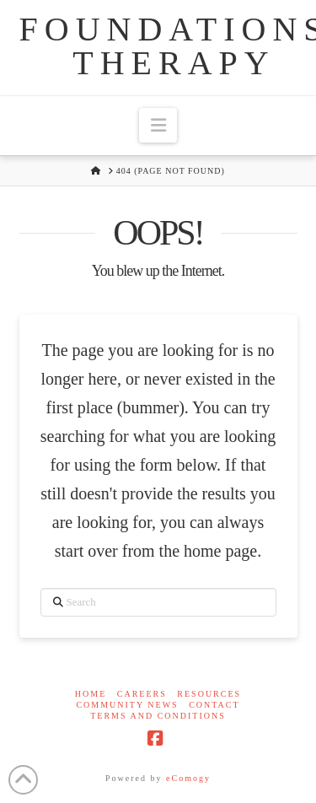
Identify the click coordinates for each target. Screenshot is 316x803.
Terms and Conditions (158, 715)
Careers (142, 693)
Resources (209, 693)
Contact (214, 704)
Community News (127, 704)
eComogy (188, 778)
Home (90, 693)
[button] (157, 125)
